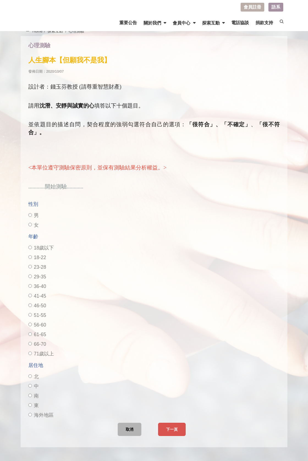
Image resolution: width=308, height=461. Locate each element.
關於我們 (152, 23)
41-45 (37, 296)
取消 (129, 429)
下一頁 (172, 429)
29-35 (37, 276)
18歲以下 (41, 248)
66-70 (37, 344)
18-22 (37, 257)
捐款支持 (263, 22)
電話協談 (239, 22)
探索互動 (210, 23)
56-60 (37, 325)
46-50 (37, 305)
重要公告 (127, 22)
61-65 (37, 334)
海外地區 (41, 415)
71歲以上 (41, 353)
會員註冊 (252, 7)
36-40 (37, 286)
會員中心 (181, 23)
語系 (275, 7)
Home (37, 31)
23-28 (37, 267)
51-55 (37, 315)
